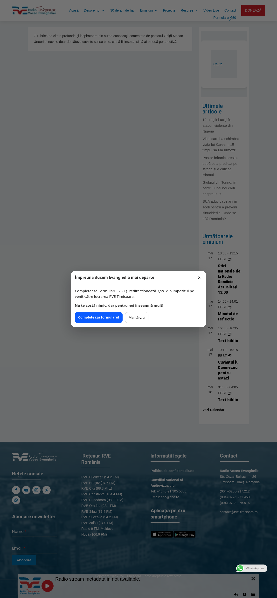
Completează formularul (98, 317)
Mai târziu (137, 317)
